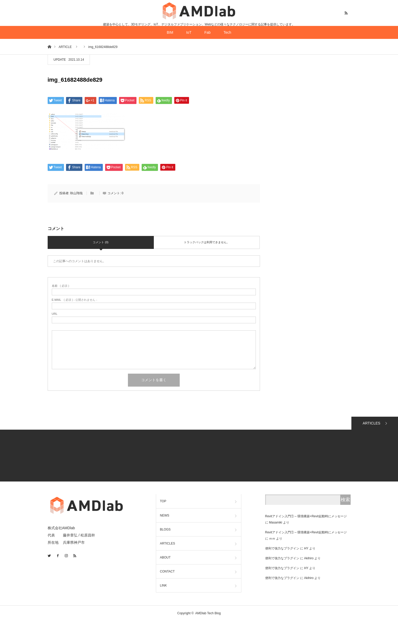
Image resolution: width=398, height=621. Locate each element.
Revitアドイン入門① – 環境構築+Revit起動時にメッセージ (306, 516)
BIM (170, 32)
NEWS (164, 515)
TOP (163, 501)
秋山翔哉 (76, 193)
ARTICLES (371, 423)
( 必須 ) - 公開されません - (74, 299)
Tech (227, 32)
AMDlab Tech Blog (208, 613)
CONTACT (167, 571)
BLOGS (165, 529)
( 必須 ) (60, 285)
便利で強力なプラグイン (282, 548)
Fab (207, 32)
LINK (163, 585)
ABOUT (165, 557)
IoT (188, 32)
